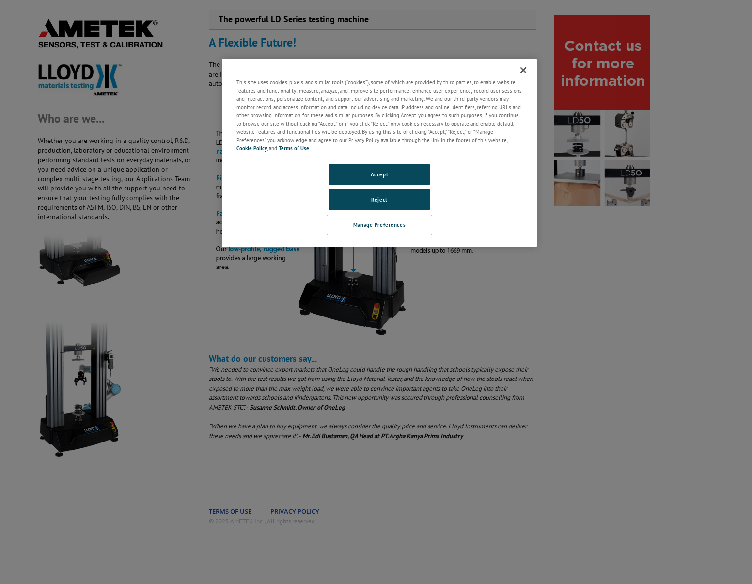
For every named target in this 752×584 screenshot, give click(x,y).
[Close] (523, 70)
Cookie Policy (251, 148)
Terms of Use (294, 148)
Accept (379, 174)
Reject (379, 199)
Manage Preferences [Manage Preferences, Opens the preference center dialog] (379, 224)
